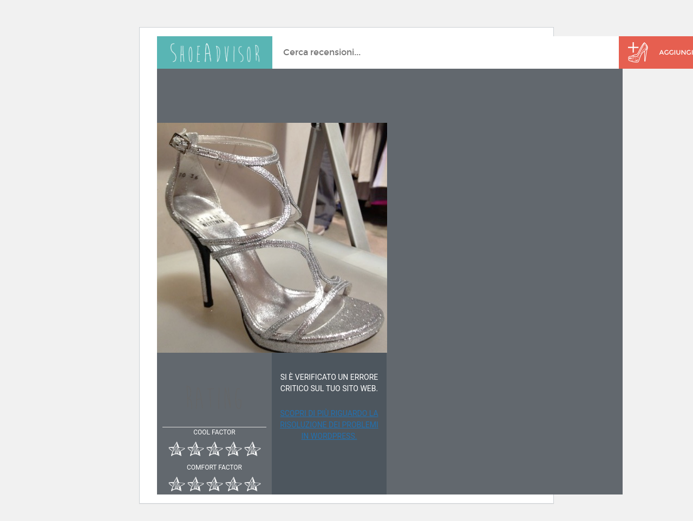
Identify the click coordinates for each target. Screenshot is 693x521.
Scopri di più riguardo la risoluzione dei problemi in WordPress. (329, 424)
